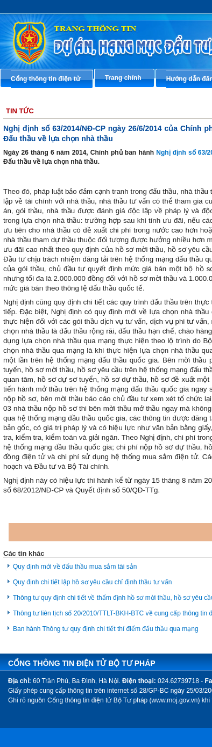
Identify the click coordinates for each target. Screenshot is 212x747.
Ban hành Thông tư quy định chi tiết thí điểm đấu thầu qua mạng (106, 629)
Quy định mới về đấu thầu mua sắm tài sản (75, 566)
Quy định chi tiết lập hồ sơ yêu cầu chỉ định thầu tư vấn (92, 582)
